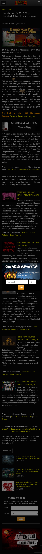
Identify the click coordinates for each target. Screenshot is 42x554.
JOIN (21, 287)
